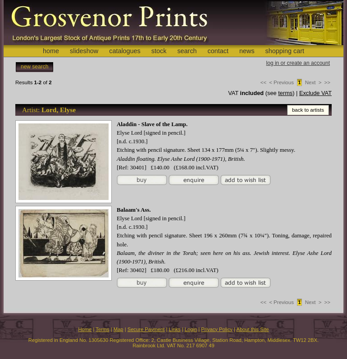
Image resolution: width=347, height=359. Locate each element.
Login (191, 329)
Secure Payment (146, 329)
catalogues (125, 51)
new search (34, 67)
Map (118, 329)
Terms (102, 329)
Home (84, 329)
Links (175, 329)
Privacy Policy (217, 329)
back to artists (308, 110)
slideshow (84, 51)
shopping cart (284, 51)
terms (285, 93)
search (186, 51)
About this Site (252, 329)
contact (218, 51)
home (51, 51)
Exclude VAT (315, 93)
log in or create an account (298, 63)
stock (159, 51)
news (247, 51)
